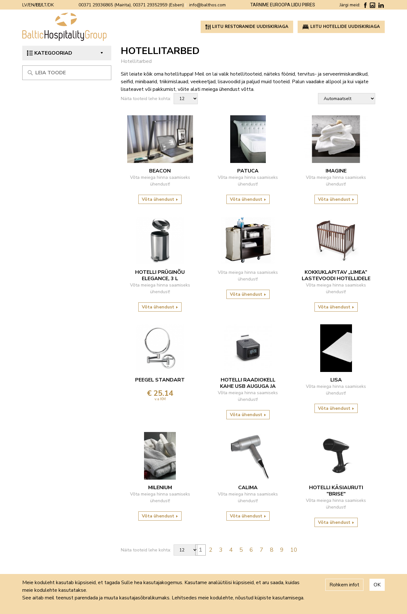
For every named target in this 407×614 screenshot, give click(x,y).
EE (38, 5)
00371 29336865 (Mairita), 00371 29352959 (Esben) (131, 5)
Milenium (160, 487)
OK (377, 584)
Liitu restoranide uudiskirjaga (246, 27)
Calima (248, 487)
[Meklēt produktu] (66, 72)
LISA (336, 380)
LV (24, 5)
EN (31, 5)
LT (44, 5)
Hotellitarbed (136, 61)
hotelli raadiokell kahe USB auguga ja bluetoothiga (248, 383)
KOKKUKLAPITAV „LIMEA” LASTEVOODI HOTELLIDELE (336, 275)
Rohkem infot (344, 584)
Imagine (336, 171)
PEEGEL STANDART (160, 380)
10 (293, 550)
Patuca (248, 171)
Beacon (160, 171)
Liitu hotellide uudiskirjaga (341, 27)
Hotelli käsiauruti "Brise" (336, 490)
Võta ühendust (160, 199)
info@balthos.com (207, 5)
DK (51, 5)
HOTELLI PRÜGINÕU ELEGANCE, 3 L (160, 275)
